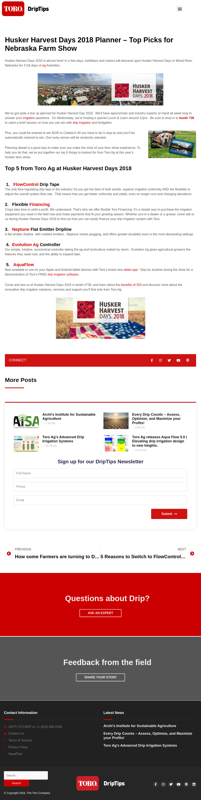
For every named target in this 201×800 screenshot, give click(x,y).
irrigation (29, 118)
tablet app (130, 269)
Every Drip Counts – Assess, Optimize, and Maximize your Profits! (156, 419)
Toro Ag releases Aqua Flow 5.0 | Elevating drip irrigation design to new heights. (159, 441)
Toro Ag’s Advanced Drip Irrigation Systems (63, 439)
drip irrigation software (63, 274)
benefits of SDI (131, 284)
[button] (179, 8)
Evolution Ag (25, 244)
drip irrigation (82, 122)
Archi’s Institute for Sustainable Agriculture (139, 726)
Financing (39, 204)
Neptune (20, 229)
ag (44, 65)
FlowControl (25, 184)
